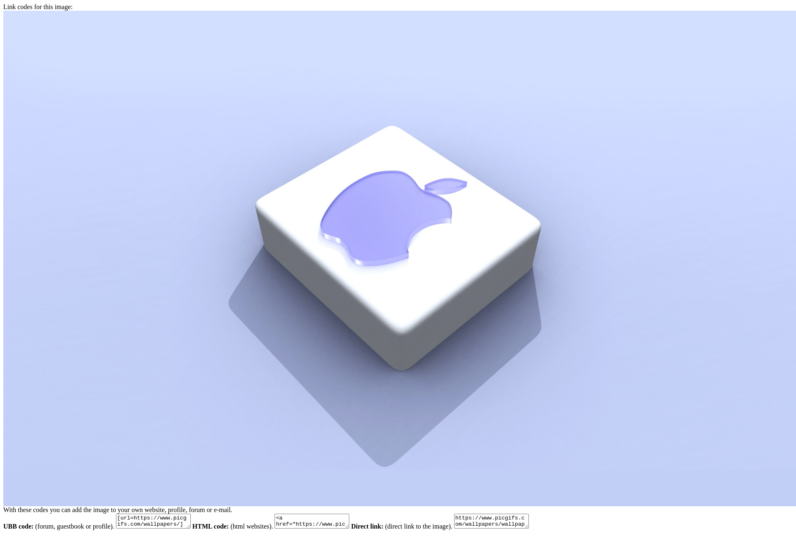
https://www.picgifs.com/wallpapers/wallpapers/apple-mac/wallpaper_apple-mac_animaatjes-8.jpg (512, 522)
